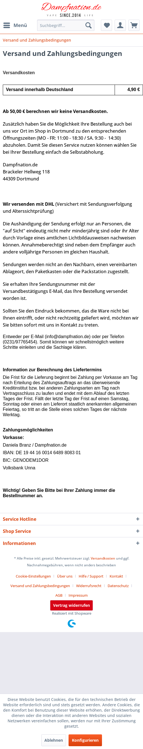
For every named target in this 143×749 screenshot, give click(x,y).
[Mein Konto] (120, 25)
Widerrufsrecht (88, 585)
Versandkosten (103, 558)
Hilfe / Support (91, 576)
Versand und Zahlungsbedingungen (40, 585)
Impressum (78, 595)
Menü (15, 24)
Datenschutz (118, 585)
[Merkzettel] (106, 25)
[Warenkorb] (134, 25)
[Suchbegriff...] (65, 25)
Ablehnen (53, 740)
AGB (58, 595)
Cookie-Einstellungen (33, 576)
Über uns (64, 576)
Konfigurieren (85, 740)
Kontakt (116, 576)
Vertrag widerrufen (71, 605)
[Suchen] (88, 25)
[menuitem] (15, 25)
